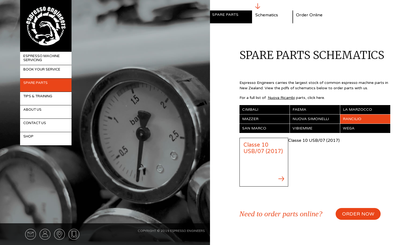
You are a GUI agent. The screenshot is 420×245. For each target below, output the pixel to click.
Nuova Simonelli (310, 119)
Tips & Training (37, 96)
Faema (299, 109)
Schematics (266, 15)
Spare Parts (35, 83)
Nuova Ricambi (281, 97)
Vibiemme (302, 128)
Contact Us (34, 123)
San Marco (254, 128)
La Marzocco (357, 109)
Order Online (309, 15)
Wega (348, 128)
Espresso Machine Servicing (41, 58)
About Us (32, 109)
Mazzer (250, 119)
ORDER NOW (358, 214)
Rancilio (352, 119)
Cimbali (250, 109)
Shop (28, 136)
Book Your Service (41, 69)
